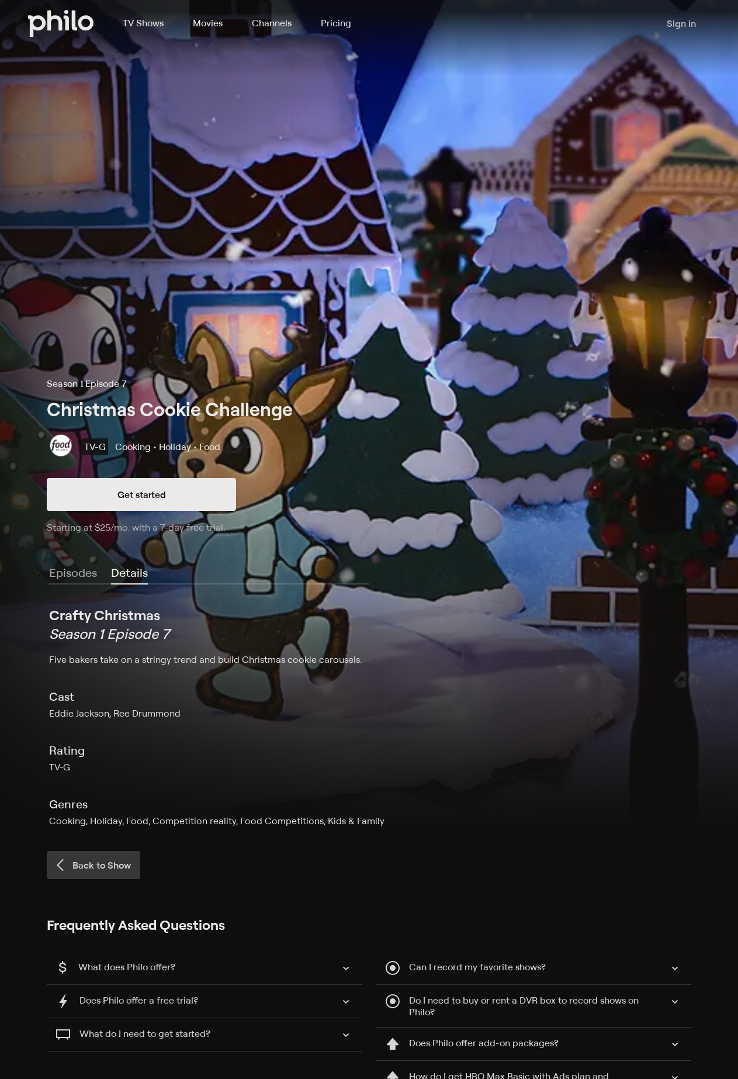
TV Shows (143, 23)
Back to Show (92, 865)
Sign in (681, 23)
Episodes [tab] (73, 572)
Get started (141, 494)
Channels (272, 23)
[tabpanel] (369, 717)
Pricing (336, 23)
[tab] (129, 573)
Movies (208, 23)
